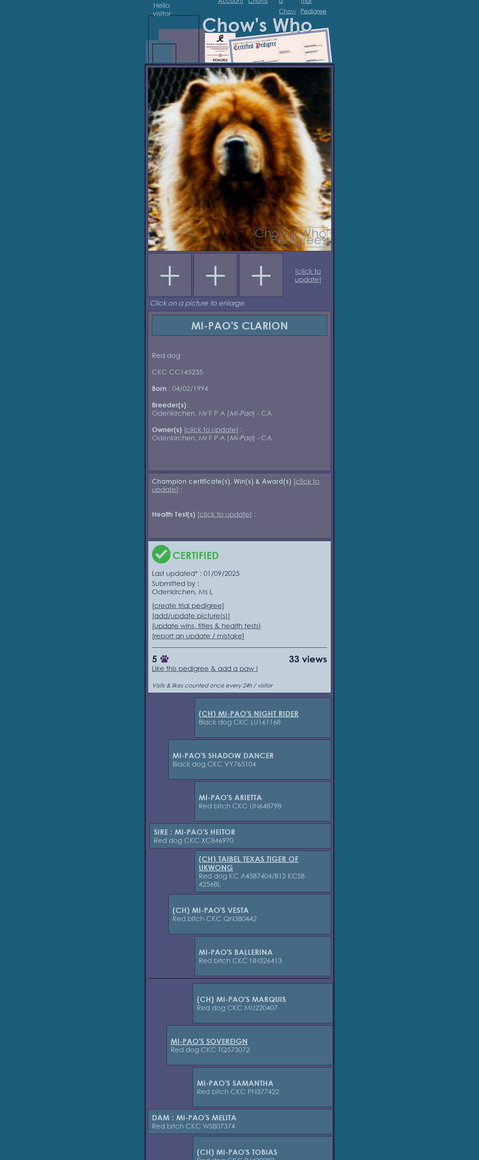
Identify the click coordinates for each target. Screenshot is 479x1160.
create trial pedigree (188, 605)
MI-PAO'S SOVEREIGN (209, 1041)
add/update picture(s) (191, 615)
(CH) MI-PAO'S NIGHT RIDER (249, 713)
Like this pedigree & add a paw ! (205, 668)
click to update (308, 275)
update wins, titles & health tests (206, 626)
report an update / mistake (198, 636)
